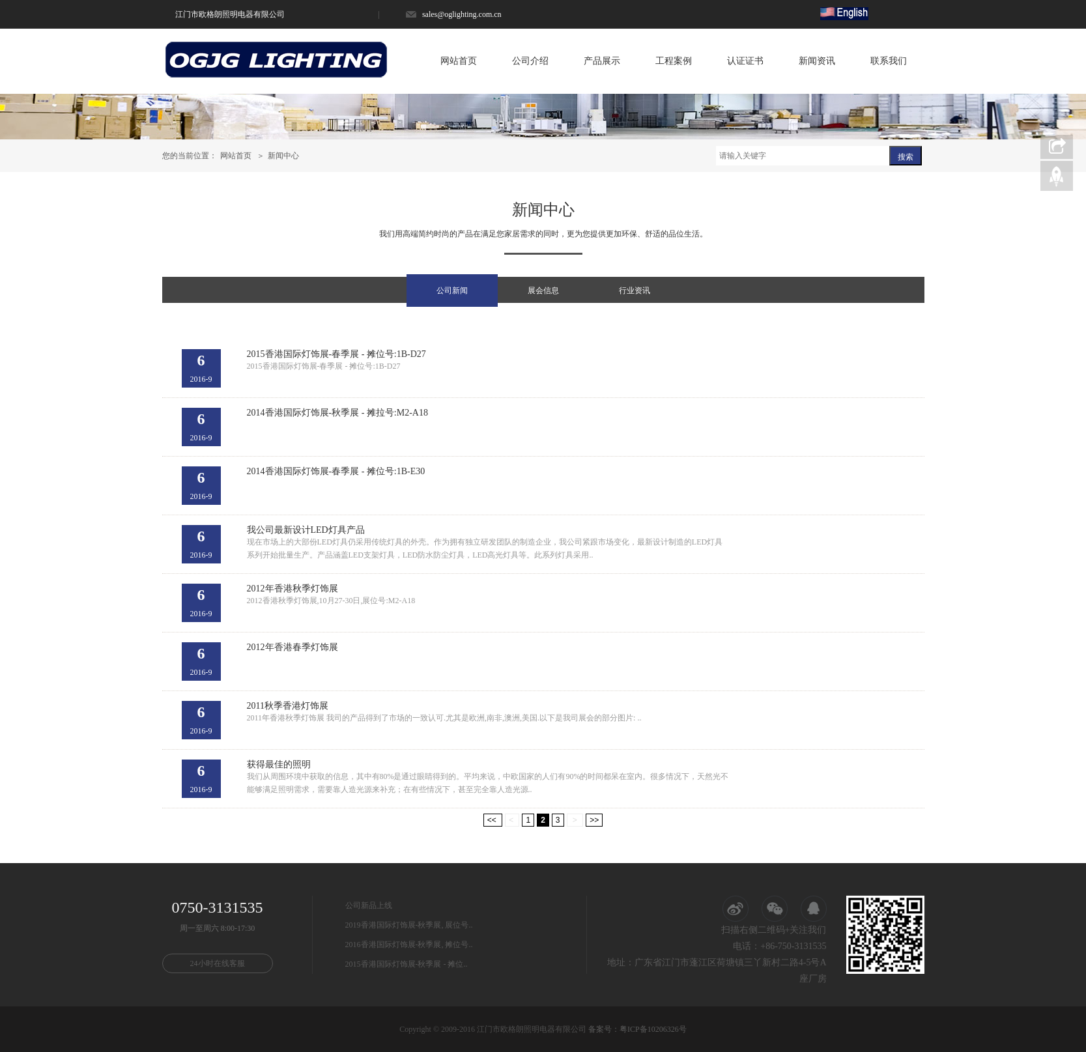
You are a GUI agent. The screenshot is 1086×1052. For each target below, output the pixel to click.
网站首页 (458, 61)
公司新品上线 (368, 905)
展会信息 (543, 290)
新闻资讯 (817, 61)
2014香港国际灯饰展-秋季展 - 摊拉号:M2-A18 (337, 413)
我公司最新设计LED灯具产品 (306, 530)
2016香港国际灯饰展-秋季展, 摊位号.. (409, 944)
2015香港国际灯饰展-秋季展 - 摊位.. (406, 964)
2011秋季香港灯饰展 (287, 706)
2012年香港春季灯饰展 (292, 647)
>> (594, 820)
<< (492, 820)
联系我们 (888, 61)
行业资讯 (634, 290)
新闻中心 (283, 155)
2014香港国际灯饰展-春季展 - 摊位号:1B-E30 (336, 471)
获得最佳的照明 (279, 764)
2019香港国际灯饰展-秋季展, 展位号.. (409, 925)
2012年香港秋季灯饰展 (292, 588)
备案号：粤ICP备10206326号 (637, 1029)
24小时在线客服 (217, 963)
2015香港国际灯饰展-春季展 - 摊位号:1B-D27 (336, 354)
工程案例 (673, 61)
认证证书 (745, 61)
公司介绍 (530, 61)
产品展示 (602, 61)
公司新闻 (452, 290)
